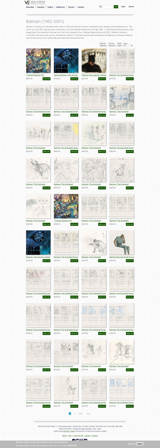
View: (125, 43)
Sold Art (103, 43)
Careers (87, 436)
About (64, 436)
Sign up (131, 6)
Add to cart (46, 79)
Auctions (40, 7)
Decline (131, 444)
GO (116, 7)
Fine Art (71, 7)
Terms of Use (78, 436)
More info (72, 445)
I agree (139, 444)
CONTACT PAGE (69, 431)
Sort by (111, 43)
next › (81, 413)
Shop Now (30, 7)
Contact (81, 7)
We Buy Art (60, 7)
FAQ (69, 436)
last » (89, 413)
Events (50, 7)
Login (123, 6)
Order (119, 43)
